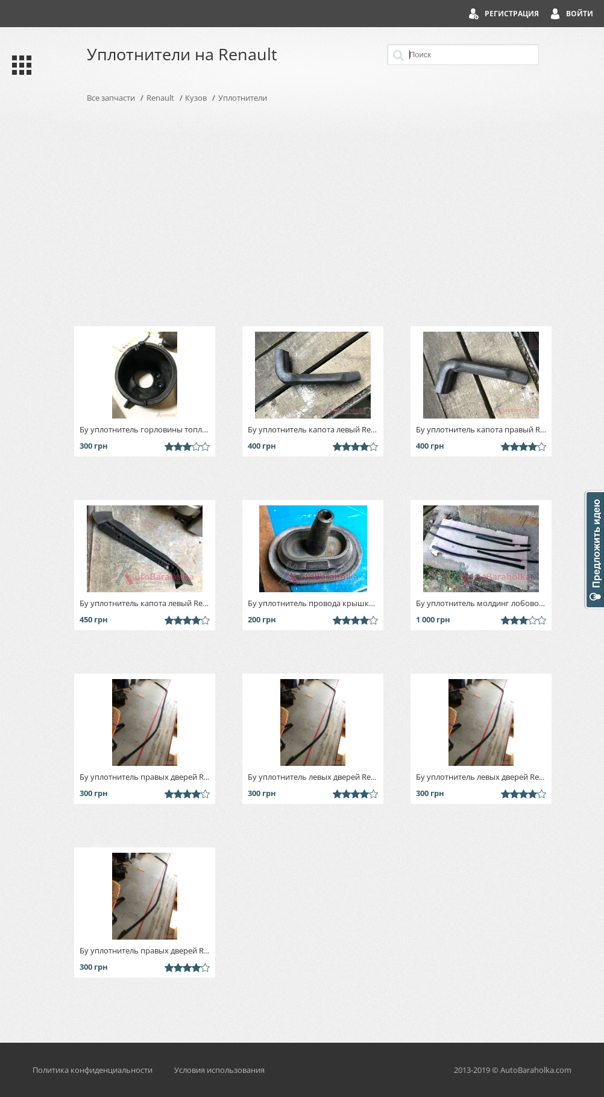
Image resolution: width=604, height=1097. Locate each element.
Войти (579, 13)
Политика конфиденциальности (93, 1069)
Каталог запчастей (19, 65)
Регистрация (512, 13)
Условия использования (219, 1069)
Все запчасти (111, 97)
